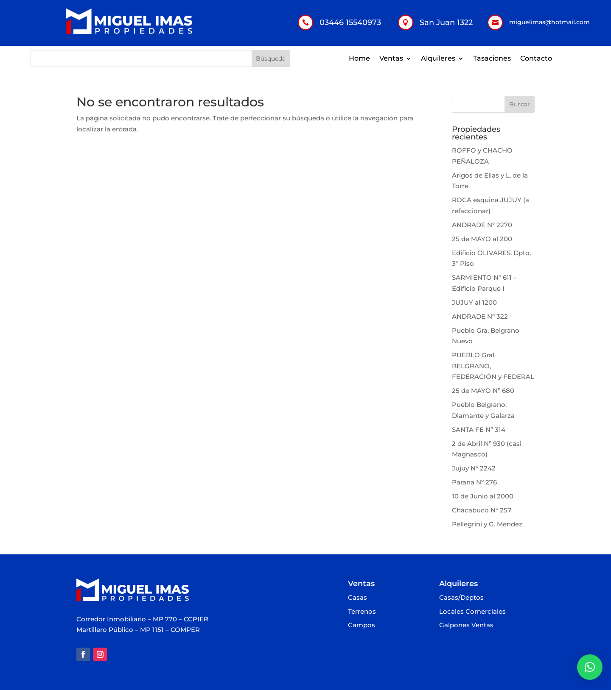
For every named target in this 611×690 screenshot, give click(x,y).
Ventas (391, 59)
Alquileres (438, 59)
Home (359, 59)
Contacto (536, 59)
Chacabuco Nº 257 (481, 510)
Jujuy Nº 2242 (474, 468)
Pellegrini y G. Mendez (487, 524)
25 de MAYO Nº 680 (483, 391)
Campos (361, 625)
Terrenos (362, 611)
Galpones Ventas (466, 625)
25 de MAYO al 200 (482, 239)
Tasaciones (492, 59)
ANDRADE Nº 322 (480, 316)
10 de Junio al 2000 (482, 496)
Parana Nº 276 (474, 482)
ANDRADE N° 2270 (482, 225)
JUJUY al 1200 (474, 302)
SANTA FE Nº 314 (478, 430)
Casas (357, 597)
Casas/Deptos (461, 597)
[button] (590, 667)
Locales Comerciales (472, 611)
